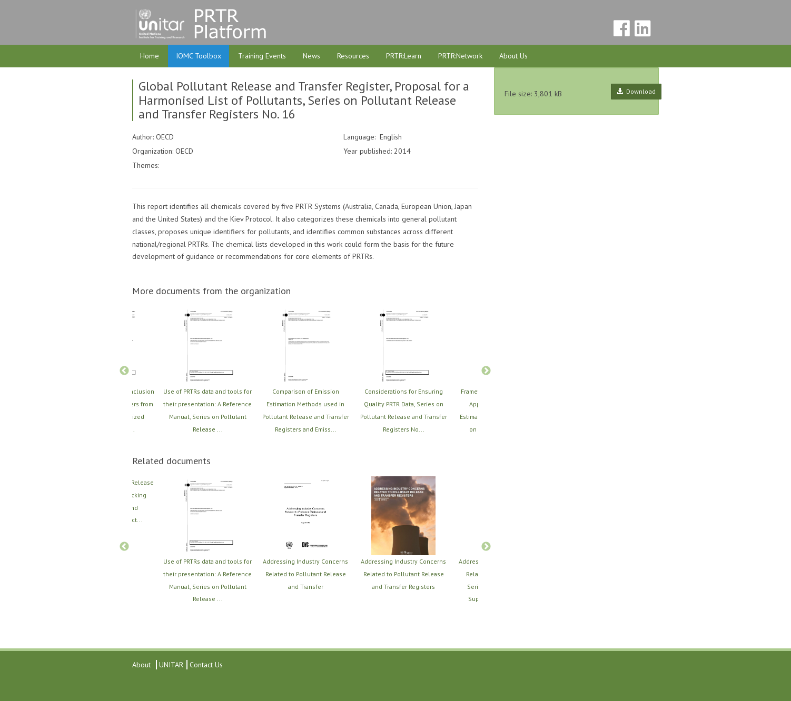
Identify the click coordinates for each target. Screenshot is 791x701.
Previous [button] (124, 371)
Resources (353, 56)
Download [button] (636, 91)
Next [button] (486, 371)
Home (149, 56)
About (141, 664)
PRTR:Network (460, 56)
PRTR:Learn (403, 56)
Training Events (262, 56)
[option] (305, 370)
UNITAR (170, 664)
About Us (513, 56)
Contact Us (206, 664)
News (311, 56)
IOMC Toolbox (198, 56)
